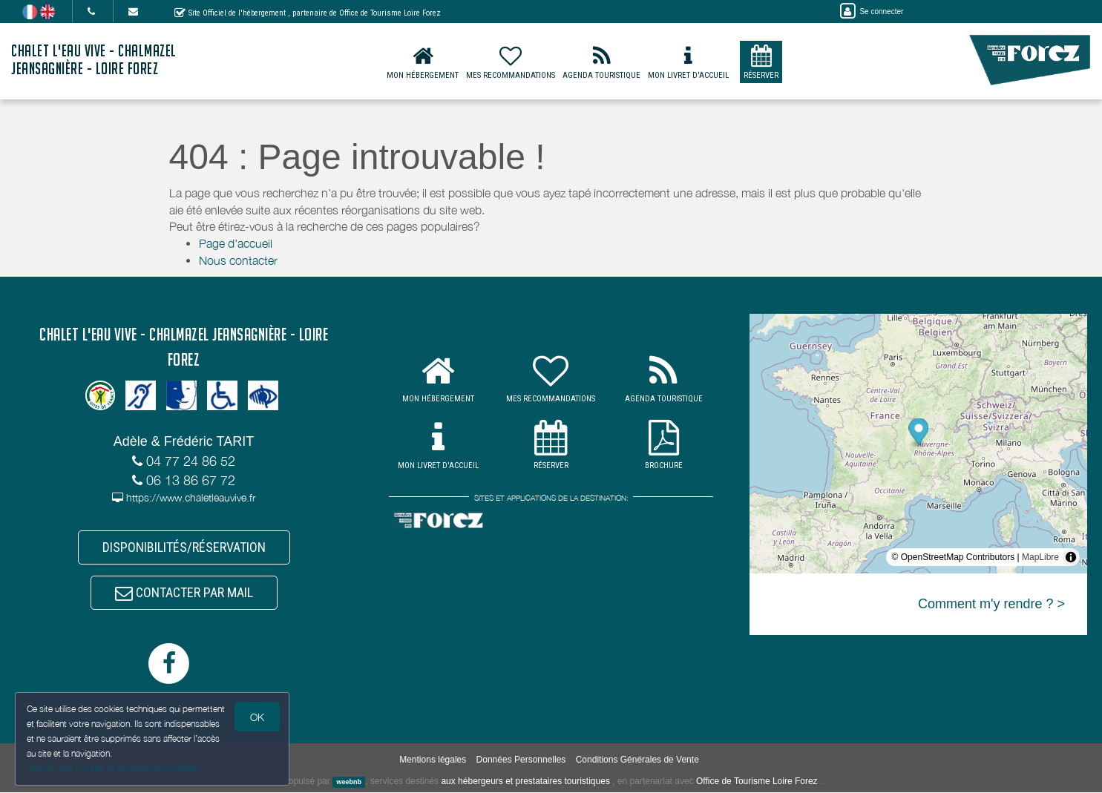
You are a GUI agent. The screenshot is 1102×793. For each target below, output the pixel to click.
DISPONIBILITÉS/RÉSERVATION (184, 547)
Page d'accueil (235, 243)
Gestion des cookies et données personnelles (113, 768)
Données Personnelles (521, 760)
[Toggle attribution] (1071, 557)
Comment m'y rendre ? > (991, 603)
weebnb (348, 782)
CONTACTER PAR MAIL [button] (184, 593)
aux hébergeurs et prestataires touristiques (525, 782)
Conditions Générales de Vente (637, 760)
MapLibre (1040, 557)
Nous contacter (238, 260)
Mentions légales (432, 760)
